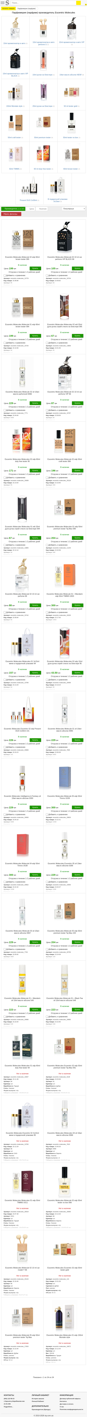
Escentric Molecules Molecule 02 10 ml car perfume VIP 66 (64, 393)
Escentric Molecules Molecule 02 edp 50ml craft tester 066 (64, 460)
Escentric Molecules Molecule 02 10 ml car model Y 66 (22, 1269)
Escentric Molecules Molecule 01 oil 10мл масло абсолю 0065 (64, 730)
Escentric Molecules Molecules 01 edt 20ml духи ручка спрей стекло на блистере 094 (22, 528)
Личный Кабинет (38, 1401)
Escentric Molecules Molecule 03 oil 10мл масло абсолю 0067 (22, 932)
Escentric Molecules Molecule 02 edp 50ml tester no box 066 (64, 1201)
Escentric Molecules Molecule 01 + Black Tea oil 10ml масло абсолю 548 (65, 999)
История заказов (38, 1398)
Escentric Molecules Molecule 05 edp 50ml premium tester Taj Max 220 (64, 932)
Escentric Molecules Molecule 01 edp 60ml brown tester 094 (22, 326)
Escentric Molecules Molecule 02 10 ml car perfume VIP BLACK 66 (64, 258)
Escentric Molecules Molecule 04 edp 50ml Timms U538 (22, 865)
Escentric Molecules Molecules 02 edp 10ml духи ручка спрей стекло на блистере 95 (64, 662)
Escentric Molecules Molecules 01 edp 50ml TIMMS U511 (22, 1201)
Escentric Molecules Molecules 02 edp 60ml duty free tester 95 (22, 460)
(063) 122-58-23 (9, 1398)
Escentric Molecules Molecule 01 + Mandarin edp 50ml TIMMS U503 (65, 595)
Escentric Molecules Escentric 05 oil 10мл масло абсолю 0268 (65, 865)
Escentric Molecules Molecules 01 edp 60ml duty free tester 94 (22, 1067)
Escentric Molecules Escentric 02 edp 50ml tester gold (64, 1269)
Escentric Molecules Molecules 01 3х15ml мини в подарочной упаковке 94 (22, 662)
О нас (62, 1407)
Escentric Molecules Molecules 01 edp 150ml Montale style (65, 1336)
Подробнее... (64, 1297)
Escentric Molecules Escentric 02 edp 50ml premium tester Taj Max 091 (64, 1067)
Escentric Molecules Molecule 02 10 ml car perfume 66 (22, 595)
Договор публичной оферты (70, 1398)
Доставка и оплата (66, 1404)
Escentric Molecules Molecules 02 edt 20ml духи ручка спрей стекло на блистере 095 (64, 326)
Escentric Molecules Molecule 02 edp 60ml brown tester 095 (22, 258)
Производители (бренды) (41, 1409)
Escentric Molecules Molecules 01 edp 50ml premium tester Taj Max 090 (64, 528)
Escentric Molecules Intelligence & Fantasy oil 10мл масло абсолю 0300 (22, 797)
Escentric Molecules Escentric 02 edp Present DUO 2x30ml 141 (22, 730)
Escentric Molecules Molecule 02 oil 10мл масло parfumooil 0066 (22, 393)
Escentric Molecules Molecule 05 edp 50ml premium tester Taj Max (22, 1336)
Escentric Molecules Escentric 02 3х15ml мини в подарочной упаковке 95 (22, 1134)
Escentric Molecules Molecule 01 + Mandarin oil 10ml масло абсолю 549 (22, 999)
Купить (35, 268)
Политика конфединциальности (71, 1409)
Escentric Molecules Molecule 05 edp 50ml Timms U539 (64, 797)
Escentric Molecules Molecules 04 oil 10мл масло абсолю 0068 (64, 1134)
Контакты (63, 1401)
